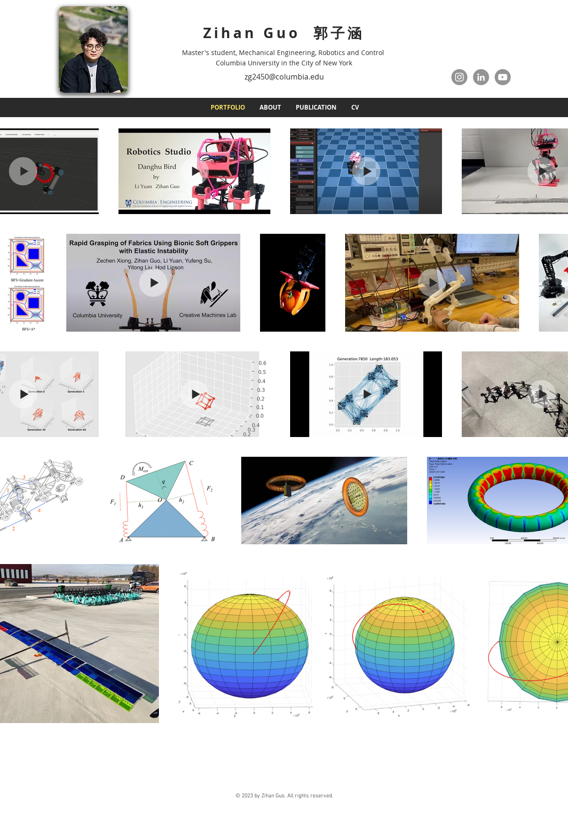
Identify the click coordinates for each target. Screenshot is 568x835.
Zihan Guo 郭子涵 (283, 32)
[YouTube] (503, 77)
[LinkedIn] (481, 77)
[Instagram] (459, 77)
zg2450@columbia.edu (284, 77)
